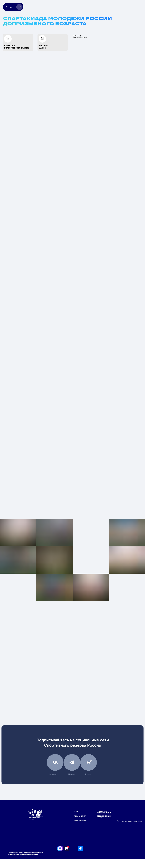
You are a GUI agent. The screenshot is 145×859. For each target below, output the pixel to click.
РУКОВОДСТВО (80, 821)
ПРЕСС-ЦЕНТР (80, 816)
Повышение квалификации (104, 812)
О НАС (76, 811)
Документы (102, 816)
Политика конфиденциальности (129, 821)
